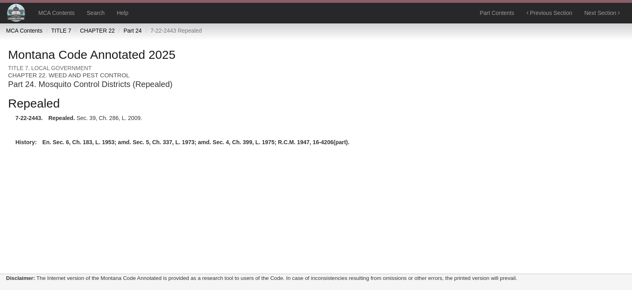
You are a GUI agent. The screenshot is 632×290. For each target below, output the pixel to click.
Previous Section (549, 13)
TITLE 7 (61, 30)
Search (95, 13)
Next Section (602, 13)
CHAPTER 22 (97, 30)
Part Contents (497, 13)
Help (123, 13)
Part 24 (132, 30)
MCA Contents (56, 13)
